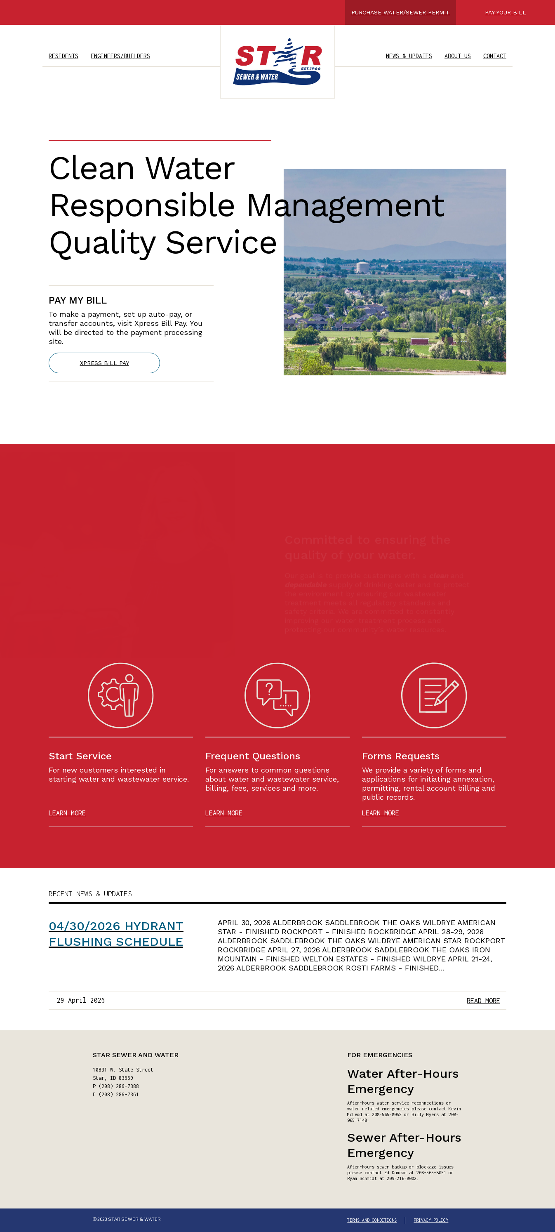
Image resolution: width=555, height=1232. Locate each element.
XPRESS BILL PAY (104, 365)
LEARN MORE (67, 813)
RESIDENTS (63, 55)
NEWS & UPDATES (409, 55)
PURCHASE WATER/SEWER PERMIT (400, 12)
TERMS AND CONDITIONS (372, 1220)
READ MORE (483, 1000)
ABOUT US (457, 55)
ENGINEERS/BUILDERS (120, 55)
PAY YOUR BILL (505, 12)
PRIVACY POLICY (431, 1220)
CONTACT (494, 55)
